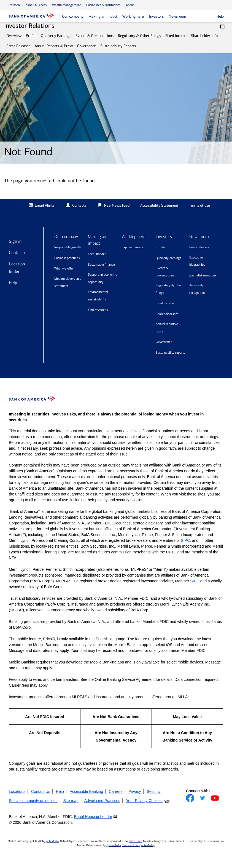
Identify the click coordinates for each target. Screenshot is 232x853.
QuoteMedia (51, 841)
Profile (31, 35)
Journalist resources (202, 275)
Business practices (67, 258)
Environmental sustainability (98, 295)
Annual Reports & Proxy (54, 46)
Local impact (97, 254)
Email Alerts (41, 205)
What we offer (64, 268)
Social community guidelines (33, 800)
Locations (17, 791)
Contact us (18, 252)
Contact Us (40, 791)
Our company (72, 16)
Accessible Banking (86, 791)
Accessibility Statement (159, 205)
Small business (36, 5)
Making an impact (102, 16)
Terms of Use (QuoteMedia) (138, 845)
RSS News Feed (117, 205)
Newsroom (177, 16)
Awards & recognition (197, 289)
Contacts (79, 205)
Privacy (134, 791)
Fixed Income (176, 35)
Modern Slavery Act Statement (67, 282)
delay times (135, 841)
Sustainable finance (101, 264)
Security (154, 791)
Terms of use (199, 205)
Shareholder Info (204, 35)
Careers (116, 791)
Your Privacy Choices (144, 800)
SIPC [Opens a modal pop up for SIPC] (185, 540)
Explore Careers (132, 247)
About (130, 5)
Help (13, 282)
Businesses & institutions (103, 5)
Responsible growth (67, 247)
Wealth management (66, 5)
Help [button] (220, 16)
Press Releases (18, 46)
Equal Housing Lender (93, 816)
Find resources (98, 310)
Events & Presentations (94, 35)
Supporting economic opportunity (102, 278)
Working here (133, 16)
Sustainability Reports (118, 46)
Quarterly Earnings (56, 35)
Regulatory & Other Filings (139, 35)
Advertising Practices (102, 800)
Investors (156, 16)
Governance (86, 46)
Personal (15, 5)
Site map (71, 800)
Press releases (199, 247)
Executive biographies (197, 261)
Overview (13, 35)
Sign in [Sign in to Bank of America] (15, 241)
